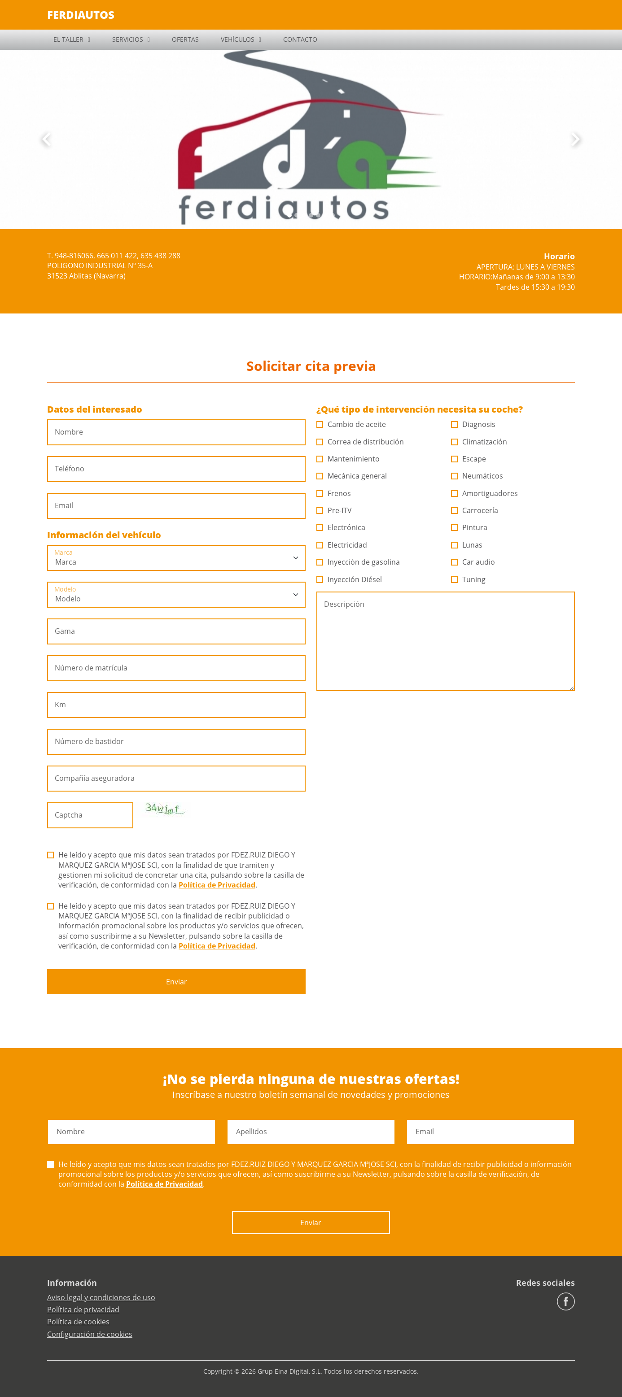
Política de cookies (78, 1322)
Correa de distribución (360, 442)
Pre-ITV (334, 510)
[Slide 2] (304, 215)
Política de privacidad (83, 1309)
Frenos (333, 493)
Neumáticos (477, 476)
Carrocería (475, 510)
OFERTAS (185, 39)
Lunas (467, 545)
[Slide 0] (289, 215)
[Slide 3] (311, 215)
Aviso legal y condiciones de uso (101, 1297)
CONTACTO (300, 39)
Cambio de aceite (351, 424)
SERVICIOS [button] (127, 39)
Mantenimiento (348, 459)
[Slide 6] (332, 215)
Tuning (468, 579)
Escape (468, 459)
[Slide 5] (325, 215)
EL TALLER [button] (68, 39)
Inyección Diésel (349, 579)
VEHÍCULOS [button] (237, 39)
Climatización (479, 442)
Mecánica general (351, 476)
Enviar (176, 982)
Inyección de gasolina (358, 562)
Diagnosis (473, 424)
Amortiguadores (484, 493)
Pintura (469, 527)
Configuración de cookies (89, 1334)
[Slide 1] (296, 215)
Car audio (473, 562)
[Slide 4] (318, 215)
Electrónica (341, 527)
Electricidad (342, 545)
